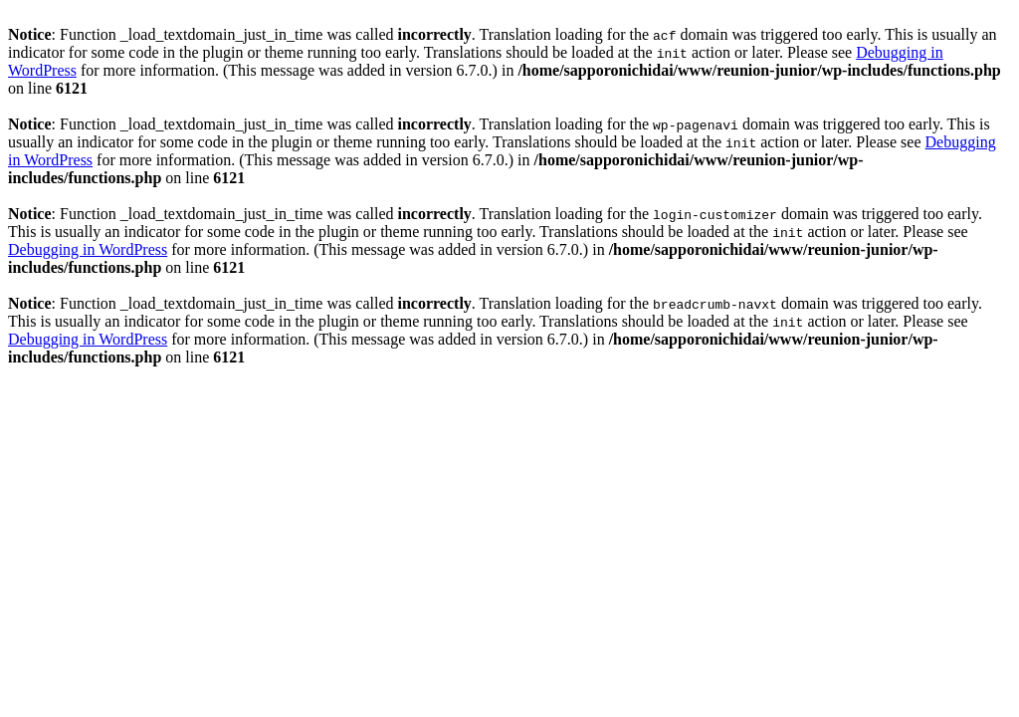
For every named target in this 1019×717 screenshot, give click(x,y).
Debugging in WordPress (87, 249)
